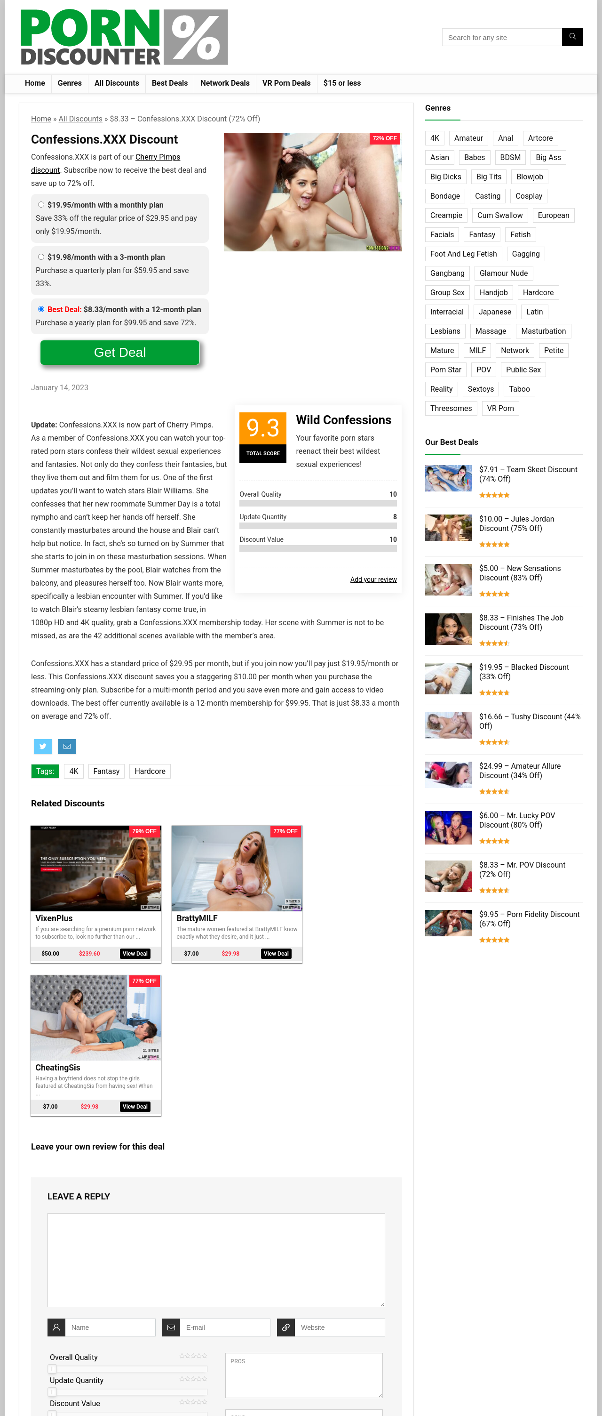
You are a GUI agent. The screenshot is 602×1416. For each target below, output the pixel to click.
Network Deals (225, 83)
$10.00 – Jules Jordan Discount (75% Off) (516, 524)
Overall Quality (74, 1198)
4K (73, 771)
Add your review (373, 579)
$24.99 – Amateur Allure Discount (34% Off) (520, 771)
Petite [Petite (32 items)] (553, 350)
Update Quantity (76, 1221)
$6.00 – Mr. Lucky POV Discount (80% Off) (517, 820)
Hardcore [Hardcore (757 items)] (538, 292)
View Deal (123, 947)
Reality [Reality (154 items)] (441, 389)
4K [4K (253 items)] (434, 138)
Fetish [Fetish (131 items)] (520, 234)
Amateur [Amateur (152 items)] (468, 138)
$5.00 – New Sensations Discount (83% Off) (520, 573)
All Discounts (117, 83)
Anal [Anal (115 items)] (505, 138)
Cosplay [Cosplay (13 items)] (528, 196)
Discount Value (75, 1244)
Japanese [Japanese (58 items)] (495, 311)
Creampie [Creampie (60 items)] (446, 215)
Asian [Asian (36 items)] (439, 157)
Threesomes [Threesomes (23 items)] (451, 408)
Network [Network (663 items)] (515, 350)
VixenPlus (54, 908)
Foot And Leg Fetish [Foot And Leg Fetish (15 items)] (463, 253)
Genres (70, 83)
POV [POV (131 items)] (483, 369)
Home (35, 83)
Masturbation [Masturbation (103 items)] (543, 331)
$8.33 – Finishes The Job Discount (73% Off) (521, 622)
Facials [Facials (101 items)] (442, 234)
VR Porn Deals (286, 83)
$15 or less (342, 83)
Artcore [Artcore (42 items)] (540, 138)
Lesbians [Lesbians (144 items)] (445, 331)
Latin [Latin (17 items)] (534, 311)
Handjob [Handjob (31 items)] (494, 292)
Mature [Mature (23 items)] (442, 350)
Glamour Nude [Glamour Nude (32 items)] (504, 273)
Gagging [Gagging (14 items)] (526, 253)
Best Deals (170, 83)
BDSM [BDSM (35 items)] (510, 157)
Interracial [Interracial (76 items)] (447, 311)
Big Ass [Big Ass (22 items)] (548, 157)
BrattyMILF (183, 908)
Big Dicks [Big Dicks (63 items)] (445, 176)
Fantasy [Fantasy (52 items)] (482, 234)
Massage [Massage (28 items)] (490, 331)
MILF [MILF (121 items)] (477, 350)
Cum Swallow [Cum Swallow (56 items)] (500, 215)
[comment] (216, 1101)
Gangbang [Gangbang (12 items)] (447, 273)
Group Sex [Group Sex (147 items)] (447, 292)
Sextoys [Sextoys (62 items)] (481, 389)
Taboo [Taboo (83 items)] (519, 389)
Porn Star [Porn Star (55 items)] (445, 369)
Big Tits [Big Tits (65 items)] (488, 176)
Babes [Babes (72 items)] (474, 157)
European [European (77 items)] (554, 215)
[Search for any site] (572, 37)
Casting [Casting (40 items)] (487, 196)
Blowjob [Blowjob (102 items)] (529, 176)
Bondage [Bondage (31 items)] (445, 196)
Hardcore (150, 771)
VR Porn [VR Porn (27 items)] (500, 408)
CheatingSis (312, 908)
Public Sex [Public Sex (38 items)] (523, 369)
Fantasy (107, 771)
